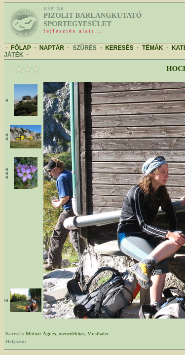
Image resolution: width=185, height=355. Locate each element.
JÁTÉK (13, 54)
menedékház (72, 333)
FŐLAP (21, 47)
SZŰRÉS (85, 47)
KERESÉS (119, 47)
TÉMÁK (152, 47)
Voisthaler (98, 333)
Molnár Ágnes (41, 333)
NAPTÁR (51, 47)
